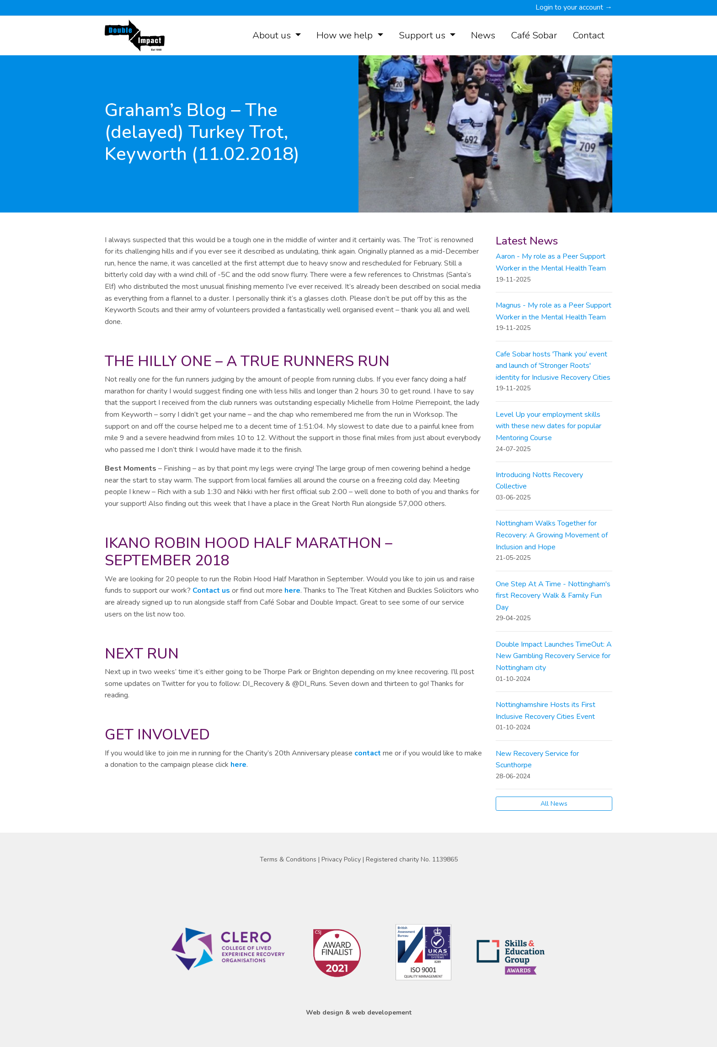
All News (553, 803)
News (483, 35)
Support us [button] (423, 35)
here (292, 590)
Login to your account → (573, 7)
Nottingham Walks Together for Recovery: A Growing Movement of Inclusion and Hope (552, 535)
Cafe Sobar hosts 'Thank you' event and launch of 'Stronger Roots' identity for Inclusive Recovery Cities (553, 366)
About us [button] (272, 35)
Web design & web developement (359, 1012)
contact (368, 753)
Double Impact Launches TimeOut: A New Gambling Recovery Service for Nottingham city (554, 656)
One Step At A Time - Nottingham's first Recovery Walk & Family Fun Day (553, 595)
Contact (589, 35)
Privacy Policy (342, 859)
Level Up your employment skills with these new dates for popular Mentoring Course (548, 426)
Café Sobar (534, 35)
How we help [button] (345, 35)
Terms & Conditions (289, 859)
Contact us (211, 590)
